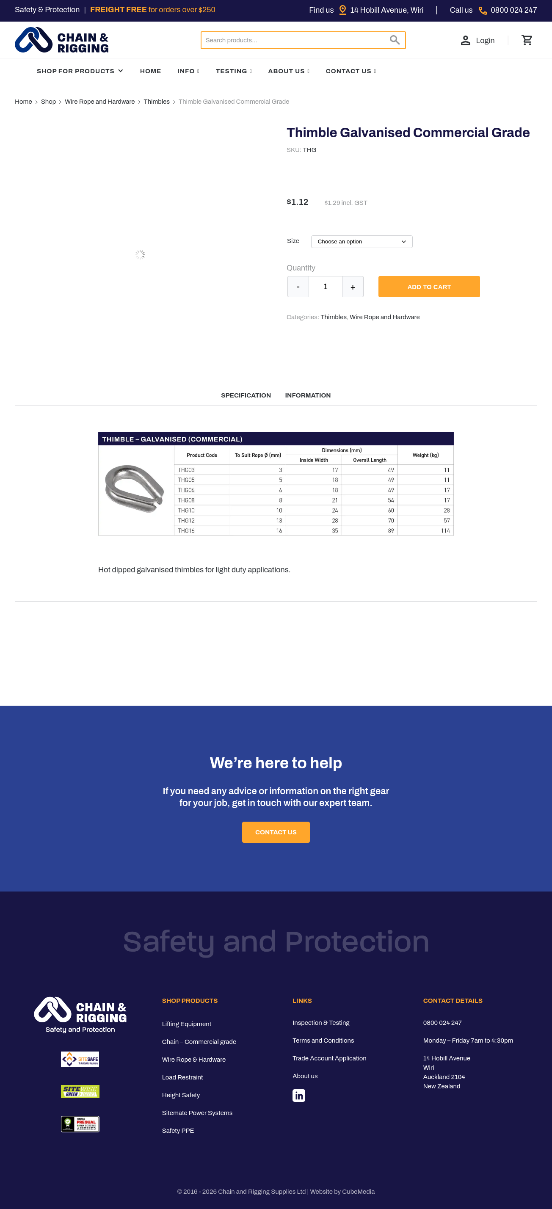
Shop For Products (80, 71)
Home (151, 71)
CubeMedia (358, 1191)
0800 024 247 (442, 1022)
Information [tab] (308, 395)
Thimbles (157, 101)
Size (293, 240)
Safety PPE (178, 1130)
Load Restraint (182, 1077)
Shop (48, 101)
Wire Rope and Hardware (100, 101)
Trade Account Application (330, 1058)
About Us (286, 71)
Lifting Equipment (186, 1024)
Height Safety (181, 1095)
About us (305, 1076)
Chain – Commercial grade (199, 1041)
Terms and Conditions (323, 1040)
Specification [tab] (246, 395)
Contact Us (349, 71)
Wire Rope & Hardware (194, 1059)
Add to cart (429, 286)
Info (186, 71)
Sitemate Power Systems (197, 1113)
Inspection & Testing (321, 1022)
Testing (232, 71)
